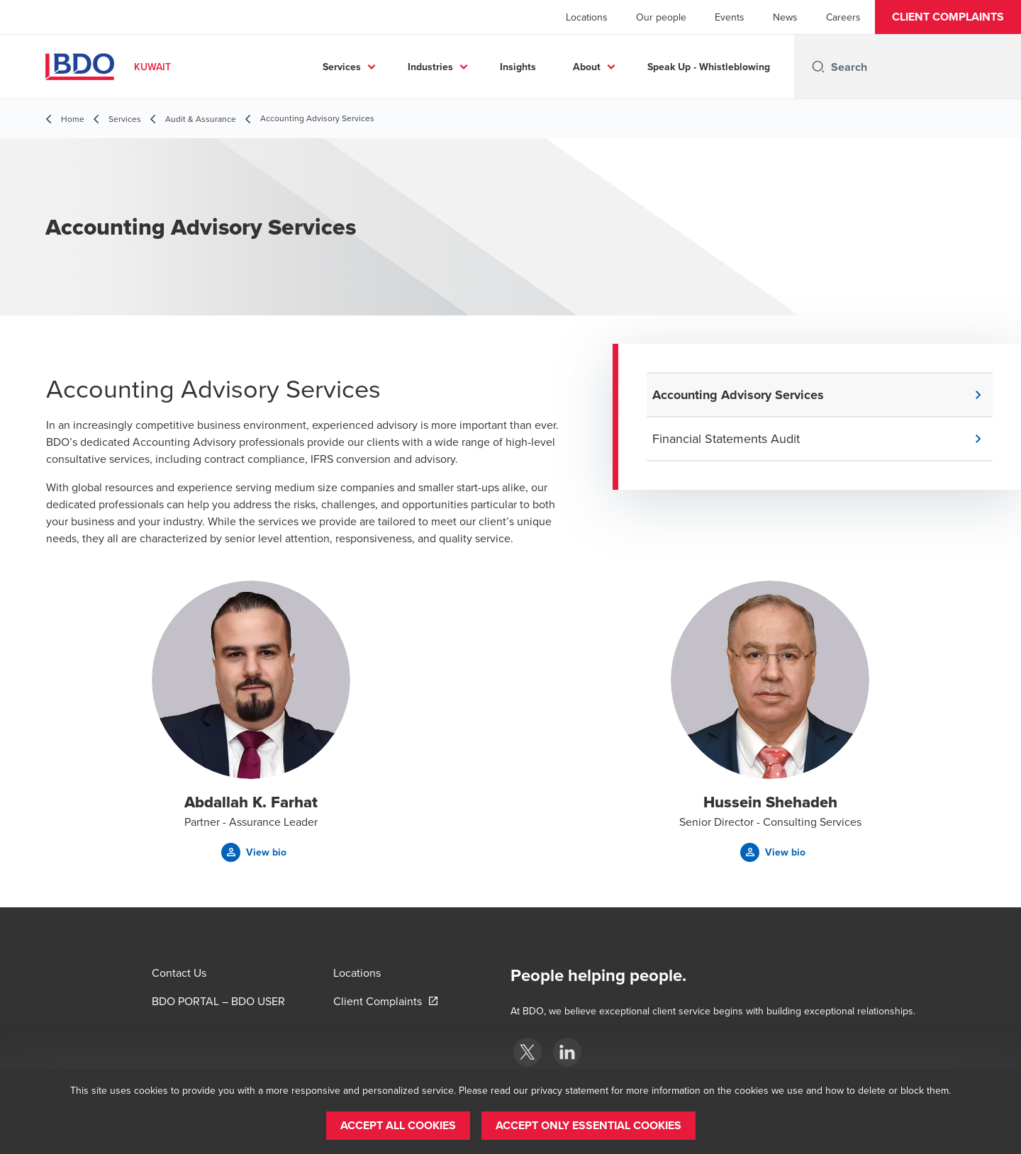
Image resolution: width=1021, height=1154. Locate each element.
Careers (843, 17)
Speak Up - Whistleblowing (708, 67)
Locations (587, 17)
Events (729, 17)
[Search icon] (818, 67)
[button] (948, 17)
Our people (661, 17)
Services (342, 67)
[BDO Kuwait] (527, 1052)
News (785, 17)
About (587, 67)
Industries (430, 67)
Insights (518, 67)
